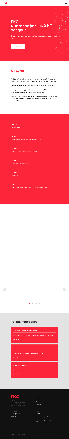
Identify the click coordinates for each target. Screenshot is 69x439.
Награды (38, 404)
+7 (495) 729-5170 (16, 414)
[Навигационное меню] (66, 3)
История (38, 401)
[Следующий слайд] (64, 289)
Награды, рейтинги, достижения (25, 330)
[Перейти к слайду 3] (32, 303)
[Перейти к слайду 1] (29, 303)
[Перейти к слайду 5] (35, 303)
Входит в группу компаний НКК (18, 405)
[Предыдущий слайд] (4, 289)
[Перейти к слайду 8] (39, 303)
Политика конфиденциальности (51, 436)
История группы (19, 348)
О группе (38, 398)
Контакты (39, 407)
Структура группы (20, 365)
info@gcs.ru (14, 416)
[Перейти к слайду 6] (36, 303)
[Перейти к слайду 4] (33, 303)
